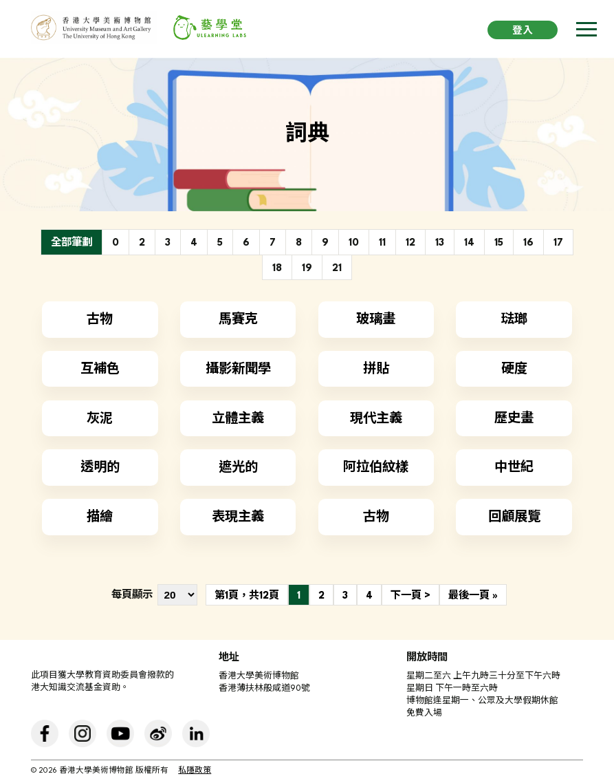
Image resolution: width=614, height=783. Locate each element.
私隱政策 (194, 771)
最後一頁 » (473, 596)
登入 (522, 31)
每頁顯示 (132, 595)
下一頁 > (410, 596)
